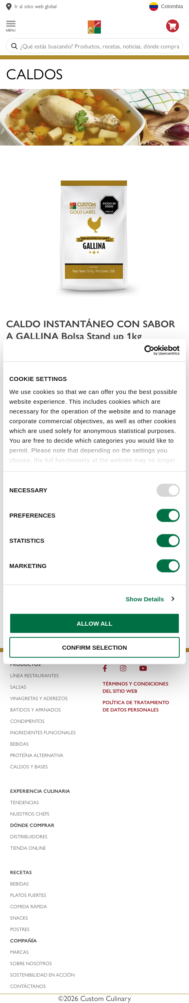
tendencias (24, 802)
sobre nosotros (31, 963)
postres (20, 929)
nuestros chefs (29, 813)
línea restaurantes (34, 675)
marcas (19, 951)
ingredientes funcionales (43, 732)
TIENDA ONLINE (28, 847)
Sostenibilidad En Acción (42, 974)
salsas (18, 686)
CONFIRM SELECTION (94, 647)
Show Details (145, 598)
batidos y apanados (36, 709)
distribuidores (28, 836)
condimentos (28, 721)
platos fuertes (28, 895)
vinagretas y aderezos (39, 698)
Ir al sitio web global (36, 6)
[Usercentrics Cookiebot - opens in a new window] (144, 350)
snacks (19, 917)
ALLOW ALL (94, 623)
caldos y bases (29, 766)
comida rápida (28, 906)
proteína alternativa (37, 755)
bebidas (20, 743)
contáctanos (28, 986)
